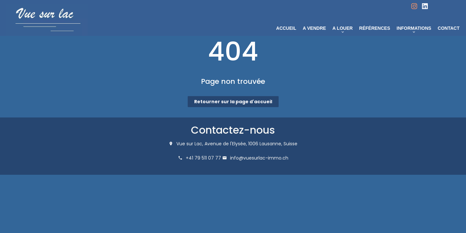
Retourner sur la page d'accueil (233, 101)
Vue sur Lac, (189, 143)
